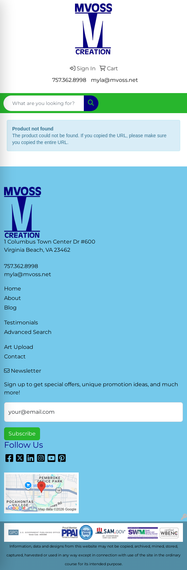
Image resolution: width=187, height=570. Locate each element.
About (12, 298)
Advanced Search (28, 332)
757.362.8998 (69, 80)
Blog (10, 307)
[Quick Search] (43, 103)
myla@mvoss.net (114, 80)
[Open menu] (173, 103)
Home (12, 288)
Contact (15, 356)
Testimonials (21, 322)
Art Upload (18, 347)
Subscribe (22, 433)
